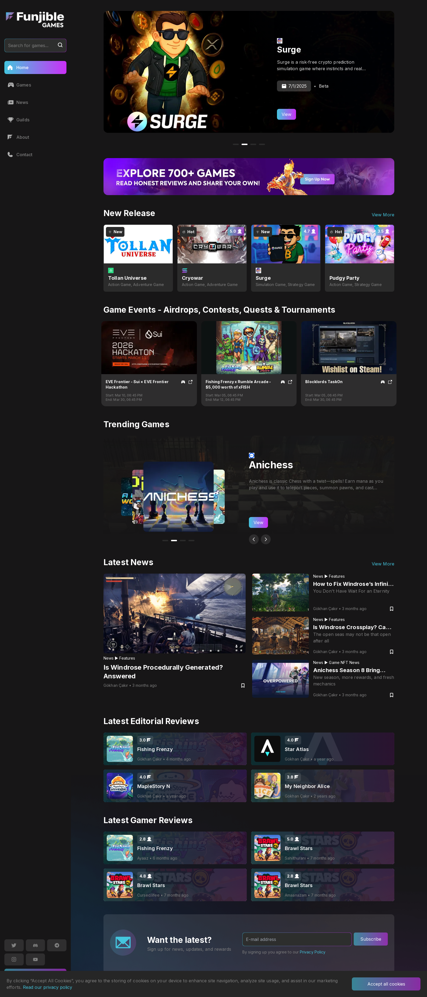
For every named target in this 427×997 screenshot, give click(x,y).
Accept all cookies (386, 984)
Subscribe (370, 939)
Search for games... (35, 45)
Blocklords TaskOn (324, 381)
